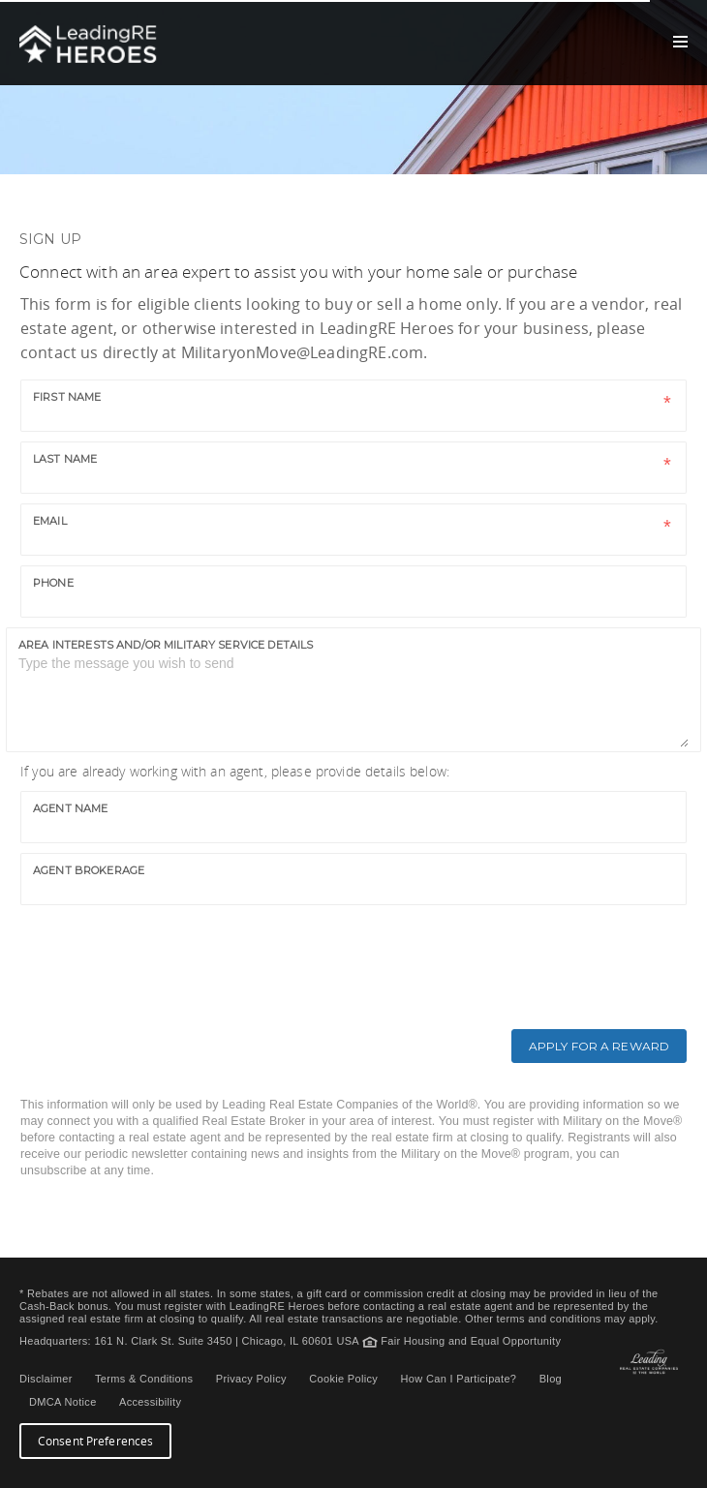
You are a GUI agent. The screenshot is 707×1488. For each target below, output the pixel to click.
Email (50, 521)
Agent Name (70, 808)
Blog (550, 1378)
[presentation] (162, 952)
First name (67, 397)
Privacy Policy (251, 1378)
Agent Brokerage (88, 870)
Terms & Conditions (144, 1378)
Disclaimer (46, 1378)
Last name (65, 459)
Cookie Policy (343, 1378)
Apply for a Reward (599, 1046)
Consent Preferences (95, 1441)
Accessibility (150, 1402)
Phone (53, 583)
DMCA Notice (63, 1402)
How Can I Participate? (459, 1378)
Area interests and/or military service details (165, 645)
